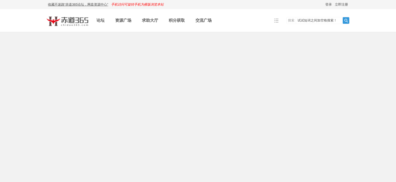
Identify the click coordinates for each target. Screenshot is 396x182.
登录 (328, 4)
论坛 (100, 20)
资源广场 (123, 20)
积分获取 (177, 20)
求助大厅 (150, 20)
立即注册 (341, 4)
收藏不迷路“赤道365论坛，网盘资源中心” (78, 4)
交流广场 (203, 20)
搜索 (291, 20)
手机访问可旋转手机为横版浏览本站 (137, 4)
